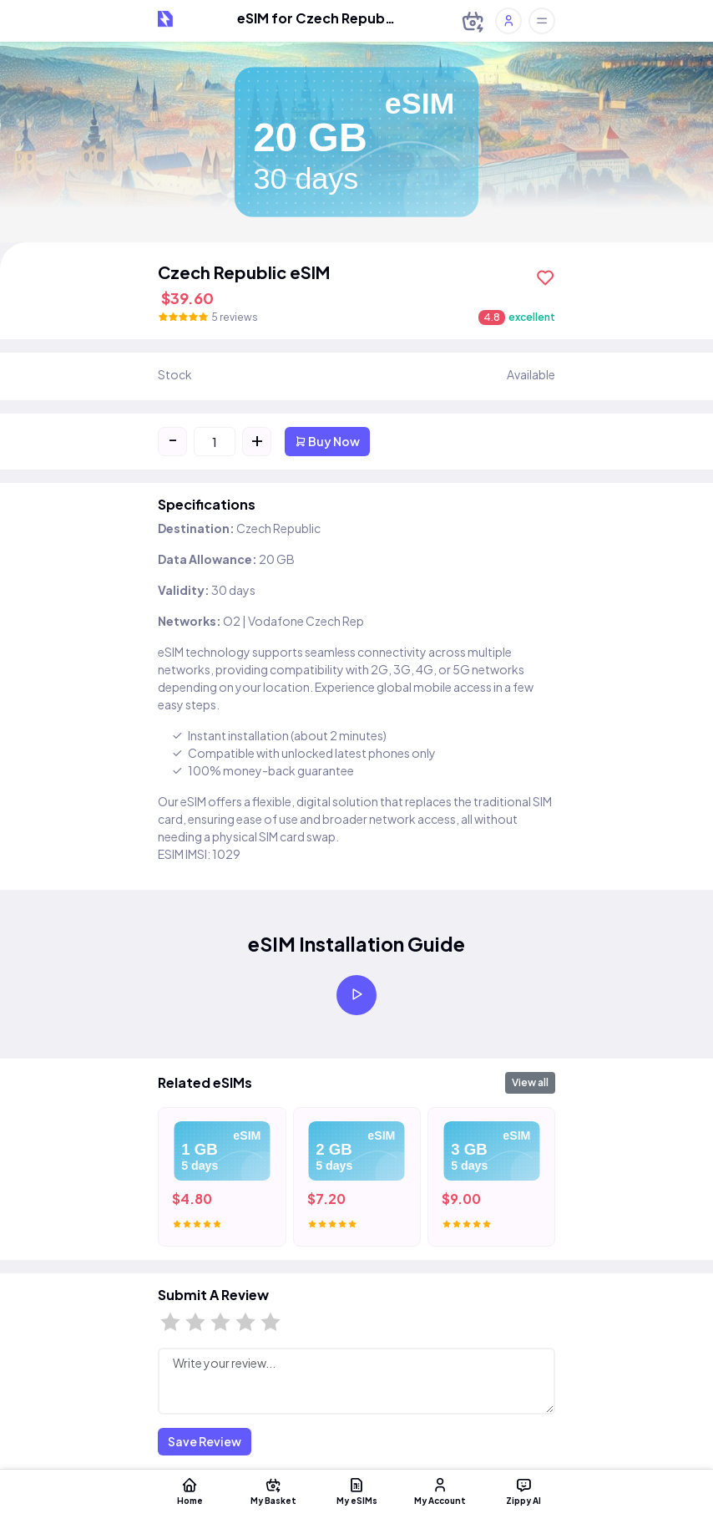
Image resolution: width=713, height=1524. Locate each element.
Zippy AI (523, 1490)
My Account (440, 1490)
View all (530, 1082)
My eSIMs (356, 1490)
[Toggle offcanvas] (541, 21)
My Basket (273, 1490)
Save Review (204, 1441)
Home (189, 1490)
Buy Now (327, 441)
